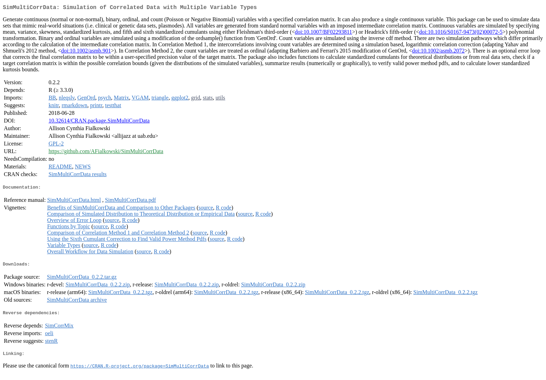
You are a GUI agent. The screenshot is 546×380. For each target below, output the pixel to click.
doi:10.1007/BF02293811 (323, 33)
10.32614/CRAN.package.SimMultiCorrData (98, 122)
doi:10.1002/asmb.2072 (438, 52)
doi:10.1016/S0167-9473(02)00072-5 (461, 33)
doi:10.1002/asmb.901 (86, 52)
